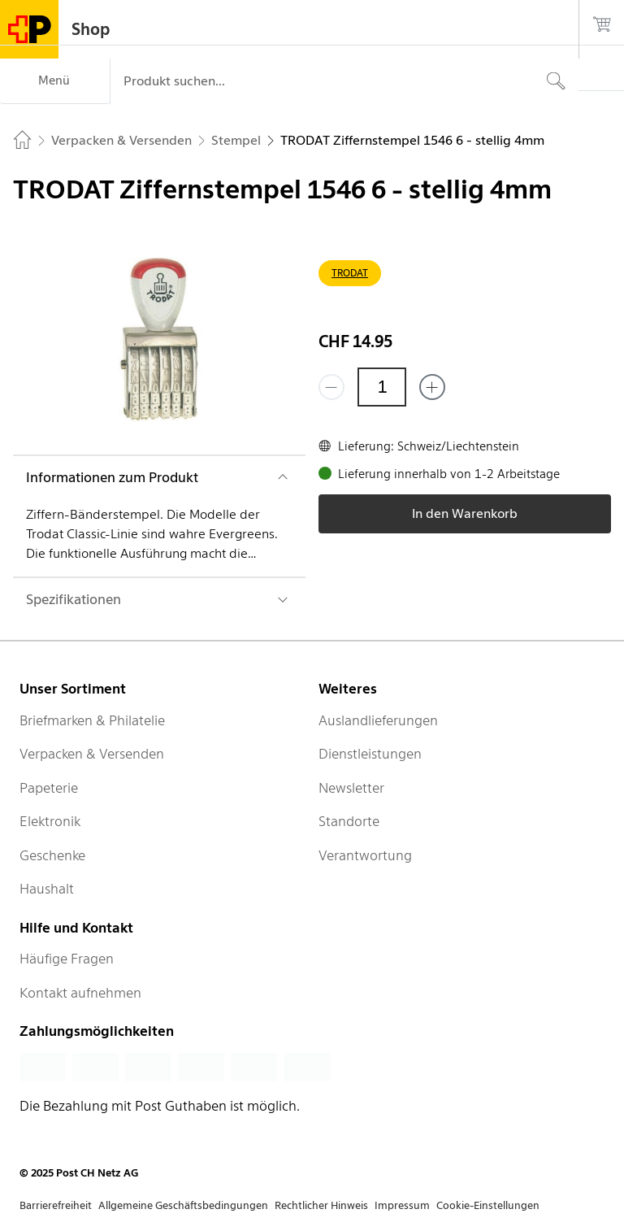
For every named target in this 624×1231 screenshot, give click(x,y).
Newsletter (351, 788)
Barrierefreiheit (56, 1205)
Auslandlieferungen (378, 720)
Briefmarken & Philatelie (92, 720)
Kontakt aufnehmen (80, 993)
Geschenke (52, 855)
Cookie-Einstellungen (488, 1205)
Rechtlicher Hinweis (321, 1205)
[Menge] (382, 387)
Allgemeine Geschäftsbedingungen (183, 1205)
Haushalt (47, 889)
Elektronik (50, 821)
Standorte (348, 821)
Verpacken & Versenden (92, 754)
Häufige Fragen (67, 958)
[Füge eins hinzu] (432, 387)
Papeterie (49, 788)
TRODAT (350, 273)
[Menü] (55, 81)
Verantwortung (365, 855)
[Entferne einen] (331, 387)
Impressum (402, 1205)
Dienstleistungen (370, 754)
